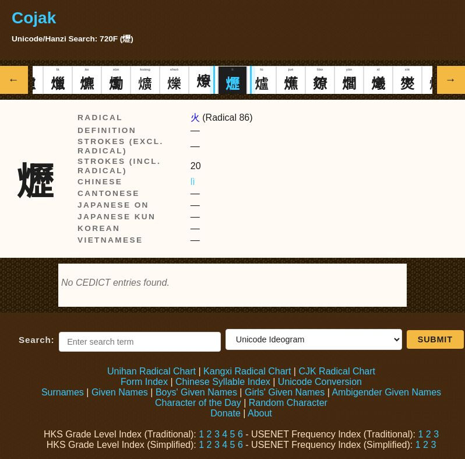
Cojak (34, 18)
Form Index (144, 382)
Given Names (119, 392)
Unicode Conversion (320, 382)
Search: (36, 340)
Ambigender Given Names (386, 392)
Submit (435, 339)
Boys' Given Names (196, 392)
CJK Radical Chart (336, 371)
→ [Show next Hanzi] (451, 79)
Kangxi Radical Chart (247, 371)
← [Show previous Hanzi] (14, 79)
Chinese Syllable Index (222, 382)
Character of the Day (198, 403)
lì (193, 182)
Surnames (62, 392)
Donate (225, 413)
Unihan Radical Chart (151, 371)
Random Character (288, 403)
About (260, 413)
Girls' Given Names (285, 392)
